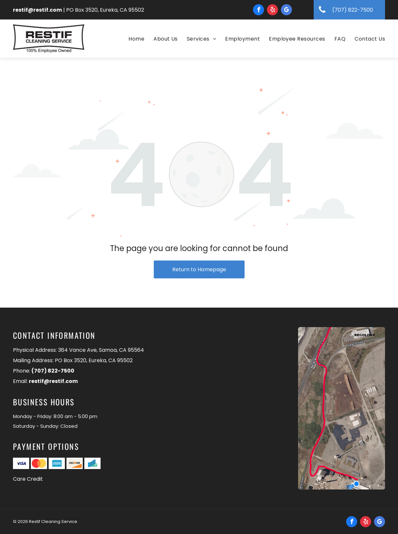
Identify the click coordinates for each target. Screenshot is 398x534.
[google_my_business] (286, 10)
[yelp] (272, 10)
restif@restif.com (37, 10)
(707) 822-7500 (52, 371)
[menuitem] (131, 39)
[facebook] (258, 10)
